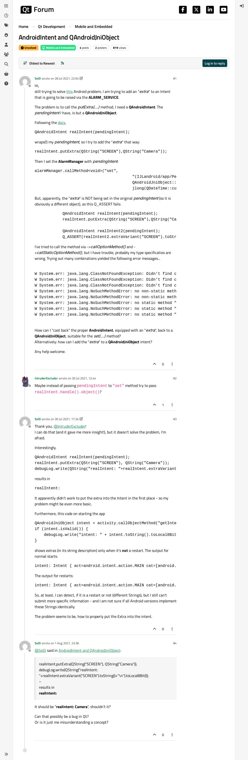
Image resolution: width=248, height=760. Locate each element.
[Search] (6, 64)
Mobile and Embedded (58, 47)
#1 (175, 78)
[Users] (6, 45)
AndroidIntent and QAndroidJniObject (89, 650)
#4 (175, 643)
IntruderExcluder (46, 378)
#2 (175, 378)
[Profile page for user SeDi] (25, 82)
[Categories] (6, 6)
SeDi (38, 78)
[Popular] (6, 35)
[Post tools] (172, 364)
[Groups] (6, 54)
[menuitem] (241, 6)
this (69, 91)
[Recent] (6, 15)
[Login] (241, 6)
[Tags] (6, 25)
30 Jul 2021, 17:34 (67, 419)
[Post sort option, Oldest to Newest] (39, 63)
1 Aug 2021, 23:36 (67, 643)
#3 (175, 419)
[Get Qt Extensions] (6, 74)
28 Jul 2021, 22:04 (67, 78)
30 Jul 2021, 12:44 (84, 378)
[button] (6, 754)
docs (61, 122)
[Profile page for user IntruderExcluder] (25, 381)
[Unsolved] (6, 83)
